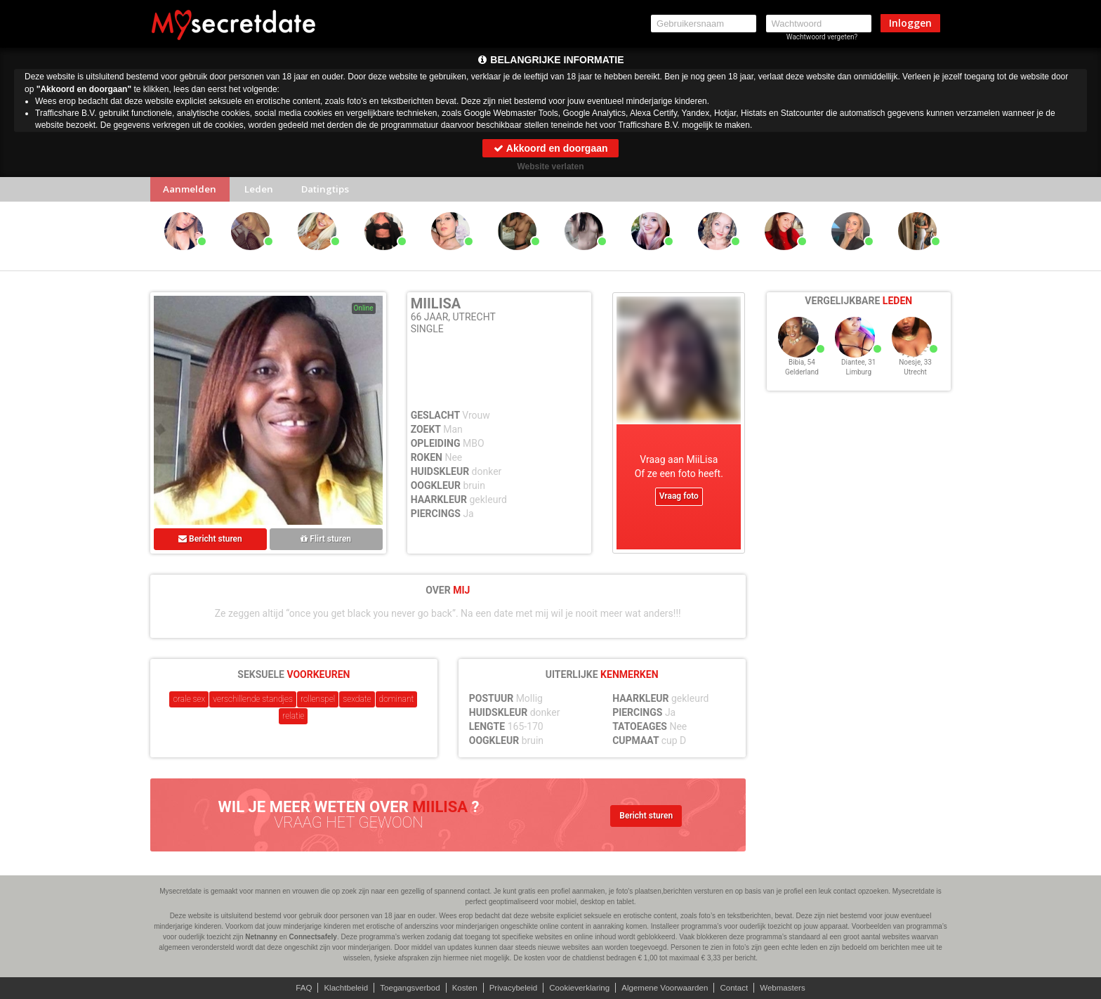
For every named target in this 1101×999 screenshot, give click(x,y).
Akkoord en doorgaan (550, 148)
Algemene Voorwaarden (669, 988)
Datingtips (336, 190)
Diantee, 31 (858, 371)
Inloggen (910, 23)
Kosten (461, 988)
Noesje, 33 (915, 371)
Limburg (858, 381)
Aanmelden (192, 190)
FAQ (294, 988)
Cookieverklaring (580, 988)
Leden (264, 190)
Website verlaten (550, 166)
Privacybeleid (511, 988)
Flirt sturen (326, 542)
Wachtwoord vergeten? (822, 37)
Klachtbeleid (338, 988)
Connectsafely (313, 937)
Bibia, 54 (802, 371)
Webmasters (791, 988)
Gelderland (802, 381)
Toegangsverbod (405, 988)
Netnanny (261, 937)
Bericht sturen (210, 542)
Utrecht (915, 381)
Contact (741, 988)
